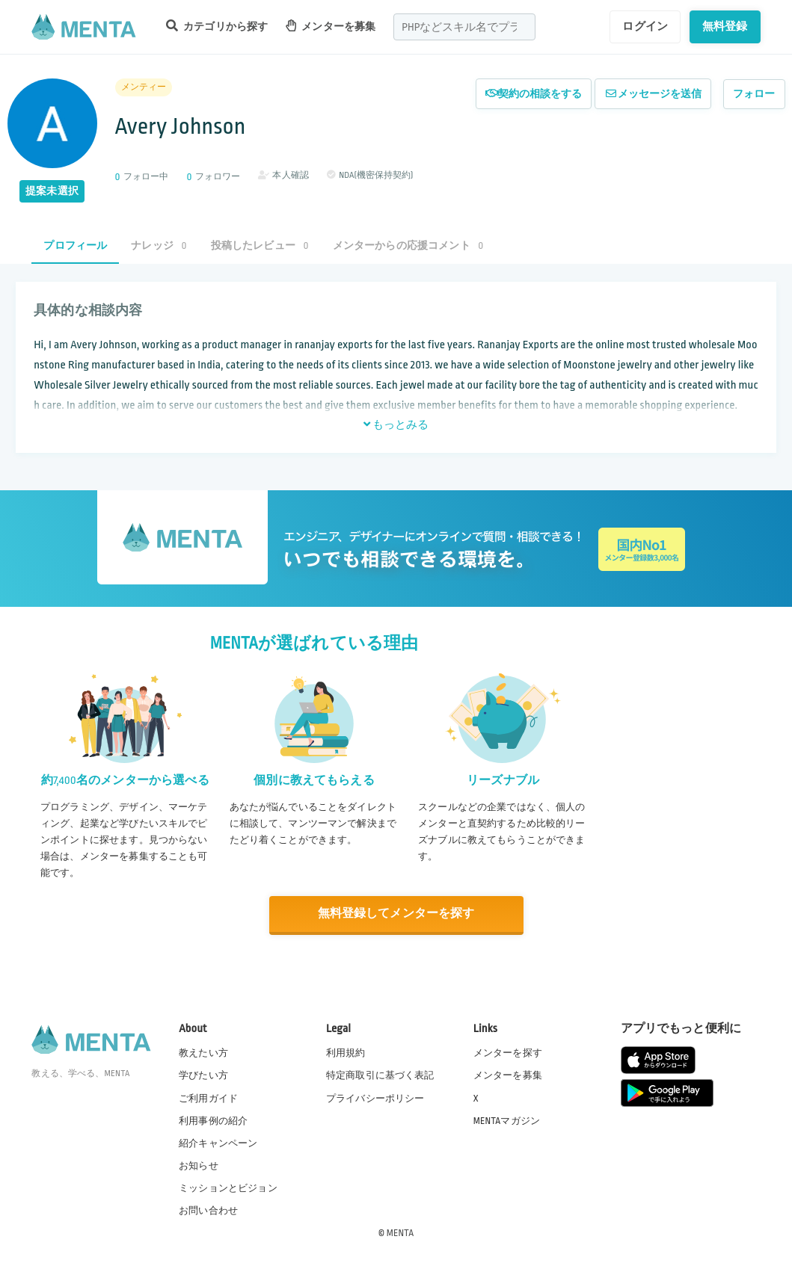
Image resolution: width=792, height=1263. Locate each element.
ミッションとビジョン (228, 1187)
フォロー (754, 93)
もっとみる (396, 424)
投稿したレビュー (260, 245)
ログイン (645, 26)
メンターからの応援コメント (408, 245)
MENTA (400, 1232)
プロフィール (75, 245)
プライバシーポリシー (375, 1098)
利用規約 (346, 1052)
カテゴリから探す (217, 25)
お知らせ (198, 1165)
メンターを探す (507, 1052)
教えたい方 (203, 1052)
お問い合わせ (208, 1210)
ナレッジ (158, 245)
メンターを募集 (330, 25)
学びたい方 (203, 1075)
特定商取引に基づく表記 (380, 1075)
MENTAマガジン (506, 1120)
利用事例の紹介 (213, 1120)
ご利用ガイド (208, 1098)
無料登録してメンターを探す (396, 913)
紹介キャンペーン (218, 1142)
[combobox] (464, 26)
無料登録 (725, 26)
